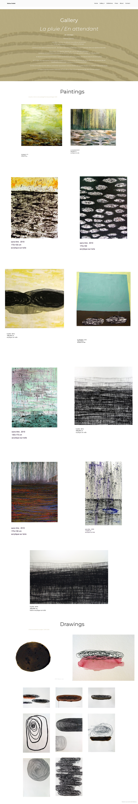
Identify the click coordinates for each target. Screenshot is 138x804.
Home (96, 3)
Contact (127, 3)
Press (116, 3)
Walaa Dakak (11, 3)
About (121, 3)
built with (130, 801)
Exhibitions (109, 3)
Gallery (102, 3)
